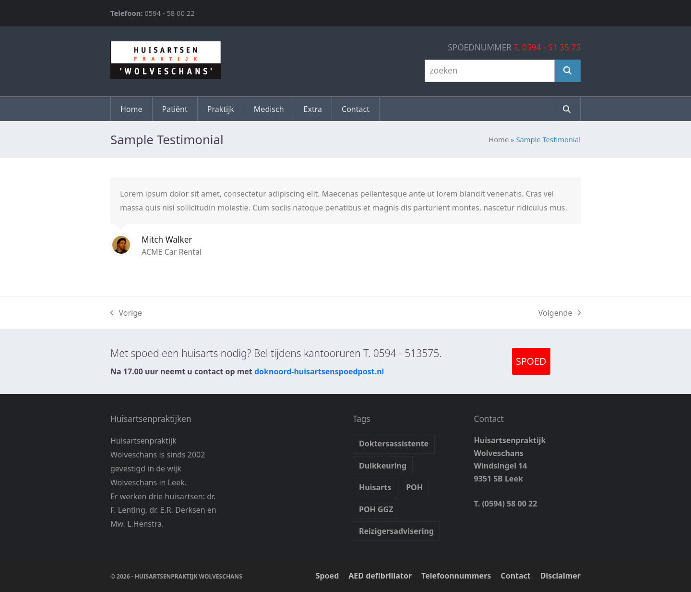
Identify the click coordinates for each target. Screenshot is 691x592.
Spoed (327, 575)
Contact (515, 575)
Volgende (559, 313)
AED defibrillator (380, 575)
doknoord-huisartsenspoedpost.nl (319, 371)
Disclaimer (560, 575)
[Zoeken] (568, 71)
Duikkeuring (382, 465)
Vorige (126, 313)
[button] (566, 109)
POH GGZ (376, 509)
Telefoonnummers (456, 575)
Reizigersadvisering (396, 531)
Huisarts (375, 487)
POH (414, 487)
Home (498, 139)
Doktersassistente (394, 443)
